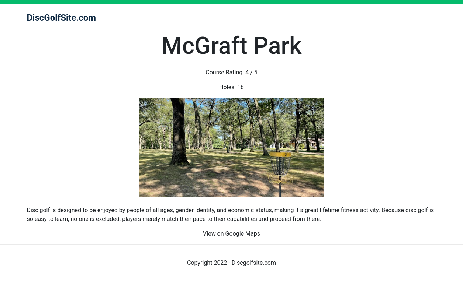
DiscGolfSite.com (61, 18)
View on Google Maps (231, 233)
